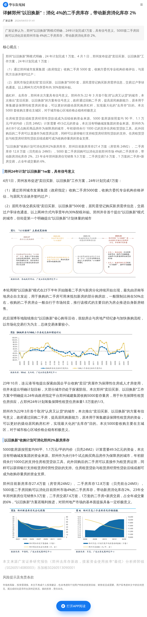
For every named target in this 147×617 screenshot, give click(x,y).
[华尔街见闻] (14, 4)
